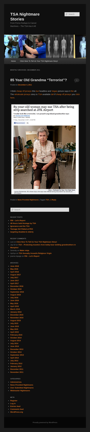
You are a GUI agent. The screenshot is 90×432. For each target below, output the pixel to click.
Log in (13, 403)
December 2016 (16, 286)
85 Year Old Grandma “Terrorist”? (38, 80)
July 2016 (14, 298)
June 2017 (14, 281)
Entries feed (15, 406)
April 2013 (14, 358)
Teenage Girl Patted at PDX (21, 229)
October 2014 (15, 338)
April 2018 (14, 272)
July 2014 (14, 343)
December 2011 (16, 369)
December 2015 (16, 315)
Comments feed (17, 409)
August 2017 (15, 275)
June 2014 (14, 346)
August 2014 (15, 341)
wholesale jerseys (22, 94)
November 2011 (16, 372)
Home (13, 61)
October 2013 (15, 352)
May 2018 (14, 269)
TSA (40, 94)
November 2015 (16, 318)
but (37, 91)
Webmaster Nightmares (20, 391)
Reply (53, 200)
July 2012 (14, 361)
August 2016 (15, 295)
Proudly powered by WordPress (45, 422)
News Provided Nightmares (28, 200)
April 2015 (14, 332)
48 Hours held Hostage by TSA (23, 223)
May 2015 (14, 329)
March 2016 (15, 309)
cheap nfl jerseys (24, 91)
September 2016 (17, 292)
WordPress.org (16, 412)
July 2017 (14, 278)
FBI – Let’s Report (17, 220)
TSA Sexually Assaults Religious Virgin (35, 253)
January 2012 (15, 366)
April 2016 (14, 306)
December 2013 (16, 349)
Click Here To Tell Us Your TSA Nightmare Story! (39, 61)
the (72, 91)
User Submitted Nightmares (22, 388)
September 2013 (17, 355)
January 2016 (15, 312)
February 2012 (16, 363)
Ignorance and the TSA (20, 226)
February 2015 (16, 335)
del (52, 94)
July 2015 (14, 323)
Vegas (54, 91)
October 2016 (15, 289)
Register (13, 401)
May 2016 (14, 303)
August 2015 (15, 320)
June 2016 (14, 300)
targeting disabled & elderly (22, 232)
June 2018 (14, 266)
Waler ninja (24, 250)
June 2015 (14, 326)
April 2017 (14, 283)
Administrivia (15, 382)
